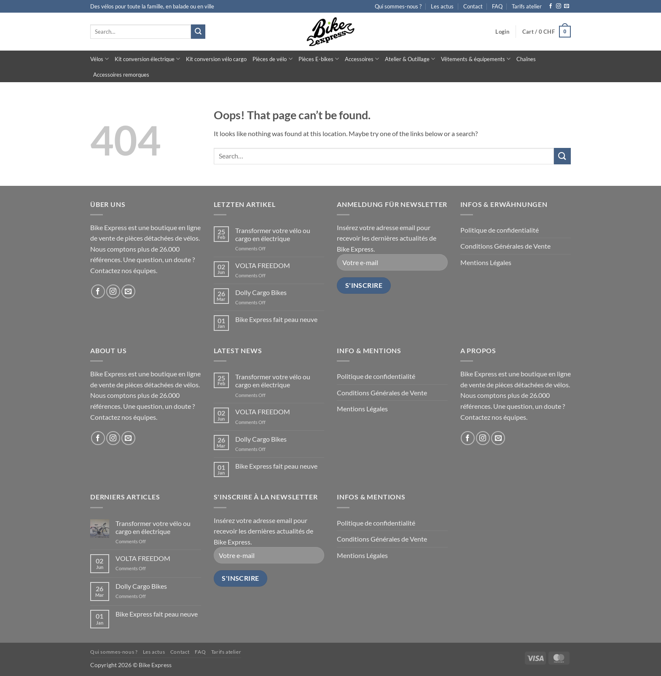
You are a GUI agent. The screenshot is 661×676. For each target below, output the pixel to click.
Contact (473, 6)
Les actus (442, 6)
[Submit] (198, 31)
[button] (502, 31)
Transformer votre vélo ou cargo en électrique (272, 234)
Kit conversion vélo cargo (216, 59)
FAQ (497, 6)
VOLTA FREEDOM (262, 265)
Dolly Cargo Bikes (261, 292)
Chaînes (526, 59)
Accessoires (362, 59)
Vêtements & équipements (476, 59)
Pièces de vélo (272, 59)
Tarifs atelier (527, 6)
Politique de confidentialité (499, 230)
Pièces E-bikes (318, 59)
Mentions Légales (485, 262)
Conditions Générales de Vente (505, 246)
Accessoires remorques (121, 74)
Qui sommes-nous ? (398, 6)
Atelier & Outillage (410, 59)
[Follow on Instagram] (558, 6)
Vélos (99, 59)
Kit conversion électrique (147, 59)
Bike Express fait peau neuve (276, 319)
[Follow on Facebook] (550, 6)
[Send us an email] (566, 6)
